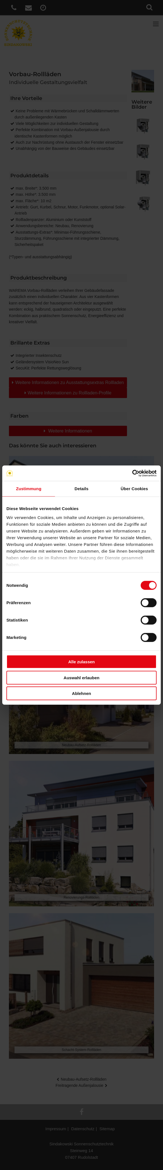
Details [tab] (81, 488)
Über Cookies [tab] (134, 488)
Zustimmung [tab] (28, 488)
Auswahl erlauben (81, 677)
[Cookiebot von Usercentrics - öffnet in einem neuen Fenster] (132, 473)
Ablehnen (81, 693)
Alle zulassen (81, 661)
